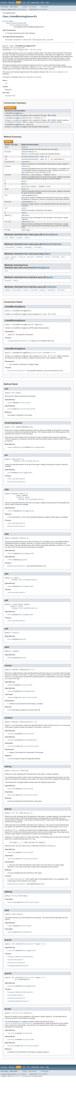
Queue (48, 40)
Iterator (8, 165)
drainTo (25, 160)
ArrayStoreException (15, 904)
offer (24, 170)
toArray (25, 222)
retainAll (38, 254)
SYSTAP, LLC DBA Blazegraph (23, 1106)
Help (47, 2)
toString (25, 237)
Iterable (16, 40)
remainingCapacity (29, 201)
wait (63, 264)
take (23, 219)
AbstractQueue (16, 48)
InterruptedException (29, 473)
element (19, 245)
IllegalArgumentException (18, 350)
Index (42, 2)
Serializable (9, 40)
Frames (24, 7)
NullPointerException (16, 381)
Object (32, 155)
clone (7, 264)
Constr (19, 9)
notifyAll (56, 264)
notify (47, 264)
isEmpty (19, 254)
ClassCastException (15, 987)
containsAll (10, 254)
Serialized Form (10, 97)
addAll (12, 245)
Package (11, 2)
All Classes (44, 7)
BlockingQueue (37, 40)
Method (24, 9)
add (6, 245)
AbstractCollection (52, 251)
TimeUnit (47, 179)
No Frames (32, 7)
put (23, 194)
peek (23, 186)
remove (24, 207)
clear (24, 150)
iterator (25, 165)
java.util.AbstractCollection (15, 23)
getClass (30, 264)
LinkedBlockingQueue (13, 115)
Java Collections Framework (31, 78)
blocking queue (23, 54)
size (23, 214)
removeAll (28, 254)
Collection (25, 40)
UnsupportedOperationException (20, 984)
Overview (4, 2)
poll (23, 189)
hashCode (39, 264)
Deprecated (35, 2)
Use (24, 2)
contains (25, 155)
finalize (21, 264)
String (7, 237)
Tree (28, 2)
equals (13, 264)
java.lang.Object (7, 21)
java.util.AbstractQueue (17, 25)
